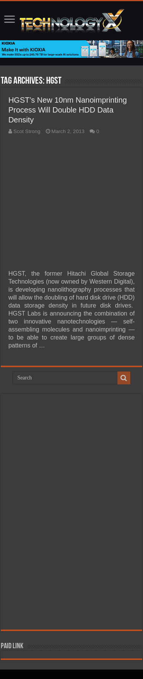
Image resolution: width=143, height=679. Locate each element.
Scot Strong (26, 131)
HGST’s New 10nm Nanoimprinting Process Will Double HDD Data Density (67, 110)
